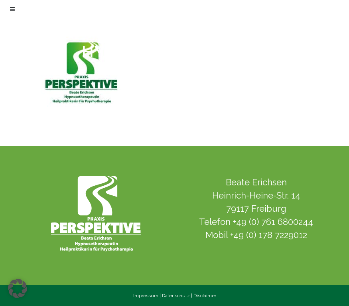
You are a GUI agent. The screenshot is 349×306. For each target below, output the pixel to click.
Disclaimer (204, 295)
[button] (17, 288)
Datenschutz (176, 295)
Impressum (145, 295)
